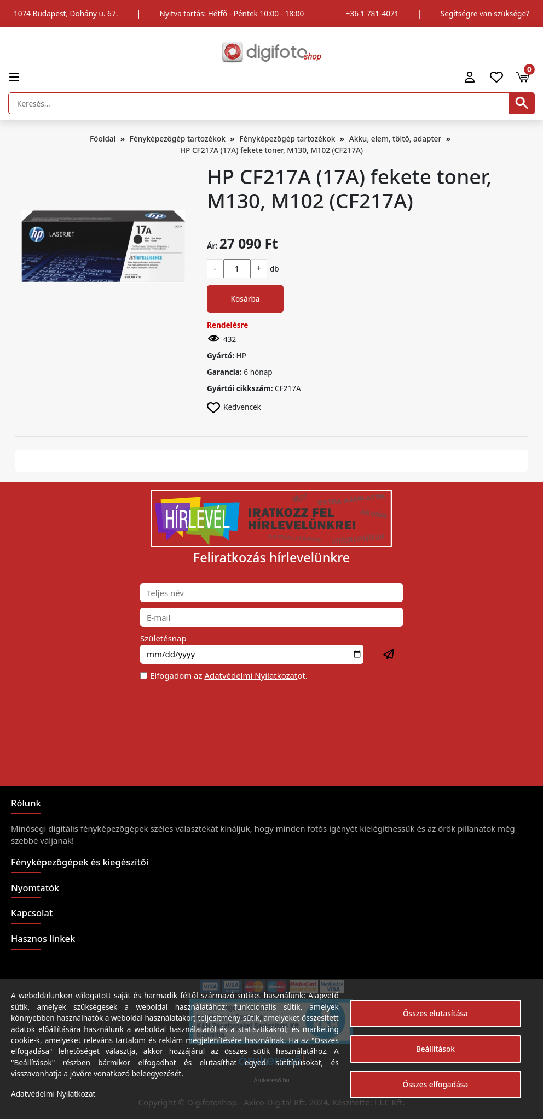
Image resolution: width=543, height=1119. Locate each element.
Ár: (212, 245)
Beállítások (435, 1049)
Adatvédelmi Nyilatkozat (250, 675)
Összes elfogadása (436, 1084)
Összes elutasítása (435, 1013)
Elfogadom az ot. (229, 675)
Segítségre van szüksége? (485, 13)
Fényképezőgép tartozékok (178, 138)
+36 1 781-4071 (372, 13)
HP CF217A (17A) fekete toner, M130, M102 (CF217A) (271, 150)
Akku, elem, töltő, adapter (395, 138)
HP (241, 355)
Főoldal (102, 138)
